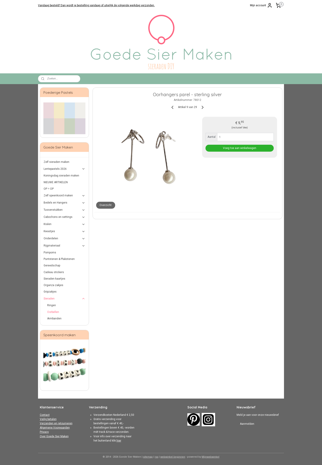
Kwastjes (64, 231)
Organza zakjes (53, 285)
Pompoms (50, 252)
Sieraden (64, 298)
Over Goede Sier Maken (54, 436)
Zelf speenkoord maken (64, 195)
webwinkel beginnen (172, 456)
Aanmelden (247, 423)
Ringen (51, 305)
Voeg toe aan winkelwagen (239, 148)
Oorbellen (53, 312)
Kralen (64, 224)
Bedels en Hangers (64, 203)
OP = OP (49, 188)
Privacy (44, 431)
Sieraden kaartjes (54, 278)
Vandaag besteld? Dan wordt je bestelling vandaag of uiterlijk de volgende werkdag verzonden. (96, 5)
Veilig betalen (48, 419)
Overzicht (106, 205)
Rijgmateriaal (64, 246)
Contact (45, 414)
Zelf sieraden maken (56, 161)
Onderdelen (64, 238)
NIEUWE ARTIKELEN (56, 182)
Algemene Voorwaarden (55, 427)
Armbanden (54, 318)
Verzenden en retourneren (56, 423)
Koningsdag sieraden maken (61, 175)
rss (156, 456)
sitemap (148, 456)
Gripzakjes (50, 291)
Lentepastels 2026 (64, 169)
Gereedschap (52, 265)
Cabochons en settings (64, 217)
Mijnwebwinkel (210, 456)
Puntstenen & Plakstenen (59, 259)
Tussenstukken (64, 210)
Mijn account (261, 5)
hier (119, 440)
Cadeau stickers (54, 272)
